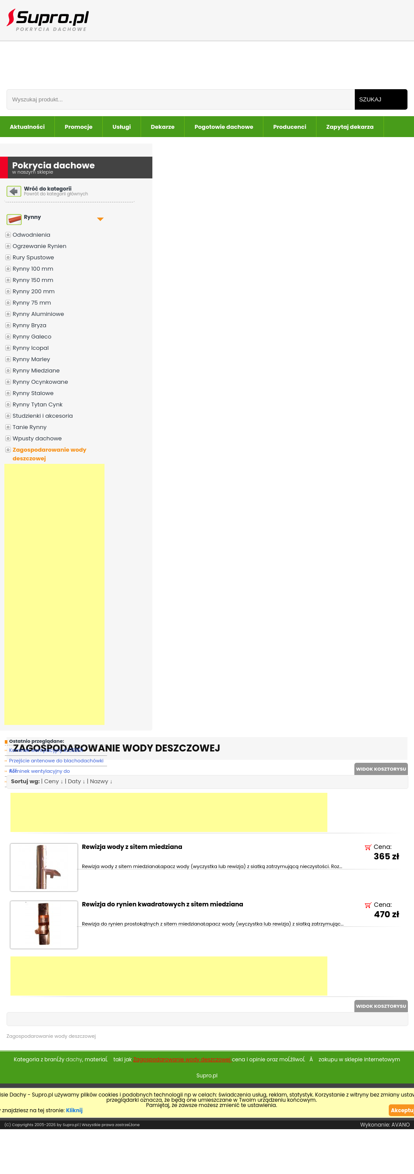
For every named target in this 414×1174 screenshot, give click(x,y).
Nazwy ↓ (101, 781)
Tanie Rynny (30, 427)
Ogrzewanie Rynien (39, 246)
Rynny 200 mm (34, 291)
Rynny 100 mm (33, 269)
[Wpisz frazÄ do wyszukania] (181, 99)
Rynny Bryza (30, 325)
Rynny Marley (31, 359)
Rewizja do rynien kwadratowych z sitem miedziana (162, 905)
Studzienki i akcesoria (43, 416)
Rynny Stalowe (33, 393)
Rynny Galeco (32, 336)
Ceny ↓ (53, 781)
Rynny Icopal (31, 348)
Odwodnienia (31, 235)
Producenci (289, 127)
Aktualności (27, 127)
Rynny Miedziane (36, 370)
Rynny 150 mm (33, 280)
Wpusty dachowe (37, 438)
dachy (74, 1059)
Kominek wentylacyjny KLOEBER (46, 750)
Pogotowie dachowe (224, 127)
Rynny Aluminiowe (38, 314)
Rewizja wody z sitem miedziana (132, 847)
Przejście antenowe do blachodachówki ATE (56, 761)
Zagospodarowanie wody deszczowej (50, 454)
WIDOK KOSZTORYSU (381, 768)
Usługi (122, 127)
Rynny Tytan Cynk (38, 404)
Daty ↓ (76, 781)
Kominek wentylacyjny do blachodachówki (39, 772)
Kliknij (74, 1110)
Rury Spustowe (33, 257)
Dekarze (163, 127)
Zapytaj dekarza (350, 127)
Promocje (79, 127)
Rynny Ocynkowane (40, 382)
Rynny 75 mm (32, 303)
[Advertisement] (54, 594)
